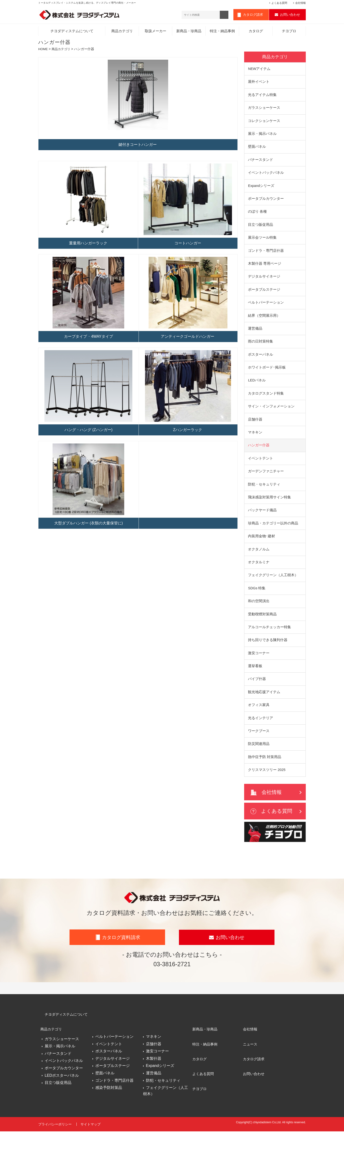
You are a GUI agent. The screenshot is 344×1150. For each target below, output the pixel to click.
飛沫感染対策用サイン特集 (269, 508)
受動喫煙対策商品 (262, 628)
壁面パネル (257, 150)
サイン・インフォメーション (271, 415)
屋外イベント (258, 83)
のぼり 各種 (257, 216)
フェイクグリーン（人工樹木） (273, 588)
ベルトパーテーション (266, 309)
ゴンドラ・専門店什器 (266, 256)
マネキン (255, 442)
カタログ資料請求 (121, 961)
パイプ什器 (257, 694)
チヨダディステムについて (71, 32)
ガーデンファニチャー (266, 482)
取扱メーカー (155, 32)
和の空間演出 (258, 614)
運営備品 (255, 336)
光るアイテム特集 (262, 97)
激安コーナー (258, 668)
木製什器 (153, 1080)
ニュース (250, 1062)
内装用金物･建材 (261, 548)
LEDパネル (257, 389)
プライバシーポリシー (55, 1144)
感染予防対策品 (108, 1110)
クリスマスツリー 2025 (267, 787)
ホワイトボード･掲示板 (267, 376)
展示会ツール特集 (262, 243)
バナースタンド (260, 163)
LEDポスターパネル (62, 1095)
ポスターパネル (260, 362)
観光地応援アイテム (264, 708)
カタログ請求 (253, 15)
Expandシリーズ (261, 190)
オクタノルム (258, 561)
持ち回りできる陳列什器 (267, 654)
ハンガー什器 (258, 455)
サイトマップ (91, 1144)
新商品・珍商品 (188, 32)
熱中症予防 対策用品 (264, 774)
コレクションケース (264, 123)
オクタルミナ (258, 575)
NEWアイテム (259, 70)
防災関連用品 (258, 761)
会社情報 (300, 2)
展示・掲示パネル (262, 136)
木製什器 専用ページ (264, 269)
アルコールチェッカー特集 (269, 641)
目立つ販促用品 (260, 229)
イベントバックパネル (266, 176)
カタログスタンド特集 (266, 402)
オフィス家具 (258, 721)
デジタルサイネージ (264, 282)
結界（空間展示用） (264, 322)
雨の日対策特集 (260, 349)
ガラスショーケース (264, 110)
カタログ (256, 32)
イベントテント (260, 468)
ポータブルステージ (264, 296)
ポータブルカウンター (266, 203)
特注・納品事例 (222, 32)
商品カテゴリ (122, 32)
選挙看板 (255, 681)
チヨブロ (289, 32)
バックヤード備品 (262, 522)
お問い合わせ (290, 15)
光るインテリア (260, 734)
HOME (43, 50)
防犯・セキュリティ (264, 495)
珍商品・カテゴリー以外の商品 (273, 535)
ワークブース (258, 747)
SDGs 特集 (257, 601)
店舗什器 (255, 429)
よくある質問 (279, 2)
